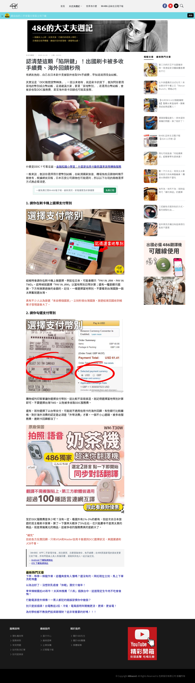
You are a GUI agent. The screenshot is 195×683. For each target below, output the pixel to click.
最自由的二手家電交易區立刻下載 (29, 15)
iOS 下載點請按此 (39, 563)
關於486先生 (77, 635)
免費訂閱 (109, 190)
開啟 (190, 15)
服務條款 (15, 640)
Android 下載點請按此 (42, 560)
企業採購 (45, 645)
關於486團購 (77, 640)
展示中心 (45, 635)
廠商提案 (45, 640)
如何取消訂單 (17, 649)
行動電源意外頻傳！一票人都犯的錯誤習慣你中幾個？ (58, 600)
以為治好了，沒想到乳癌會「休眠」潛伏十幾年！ (56, 585)
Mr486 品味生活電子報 (112, 6)
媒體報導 (76, 645)
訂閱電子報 (47, 649)
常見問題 (15, 645)
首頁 (63, 6)
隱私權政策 (16, 635)
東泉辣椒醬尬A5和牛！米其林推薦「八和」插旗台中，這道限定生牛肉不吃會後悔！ (73, 592)
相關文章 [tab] (149, 56)
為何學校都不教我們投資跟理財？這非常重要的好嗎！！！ (61, 612)
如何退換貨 (16, 654)
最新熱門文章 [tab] (163, 56)
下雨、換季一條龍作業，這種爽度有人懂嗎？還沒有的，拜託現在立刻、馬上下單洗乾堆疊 (74, 577)
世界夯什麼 (91, 6)
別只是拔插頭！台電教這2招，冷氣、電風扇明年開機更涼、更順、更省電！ (71, 606)
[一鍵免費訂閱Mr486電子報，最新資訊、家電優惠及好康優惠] (69, 190)
